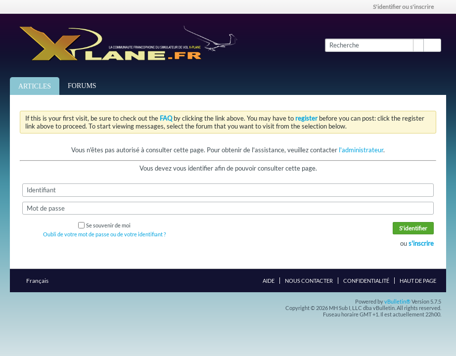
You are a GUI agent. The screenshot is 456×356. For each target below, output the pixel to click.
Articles (34, 86)
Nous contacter (309, 280)
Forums (82, 85)
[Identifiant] (228, 189)
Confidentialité (366, 280)
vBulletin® (397, 301)
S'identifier (413, 228)
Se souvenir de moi (104, 225)
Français (40, 280)
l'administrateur (361, 150)
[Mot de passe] (228, 208)
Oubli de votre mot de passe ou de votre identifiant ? (104, 234)
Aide (268, 280)
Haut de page (418, 280)
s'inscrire (421, 243)
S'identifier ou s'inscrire (406, 6)
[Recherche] (374, 45)
